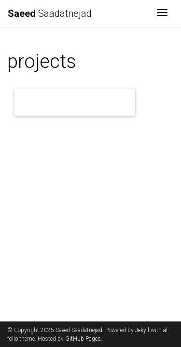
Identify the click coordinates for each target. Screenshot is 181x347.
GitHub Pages (83, 338)
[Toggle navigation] (162, 13)
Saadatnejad (50, 13)
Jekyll (142, 330)
